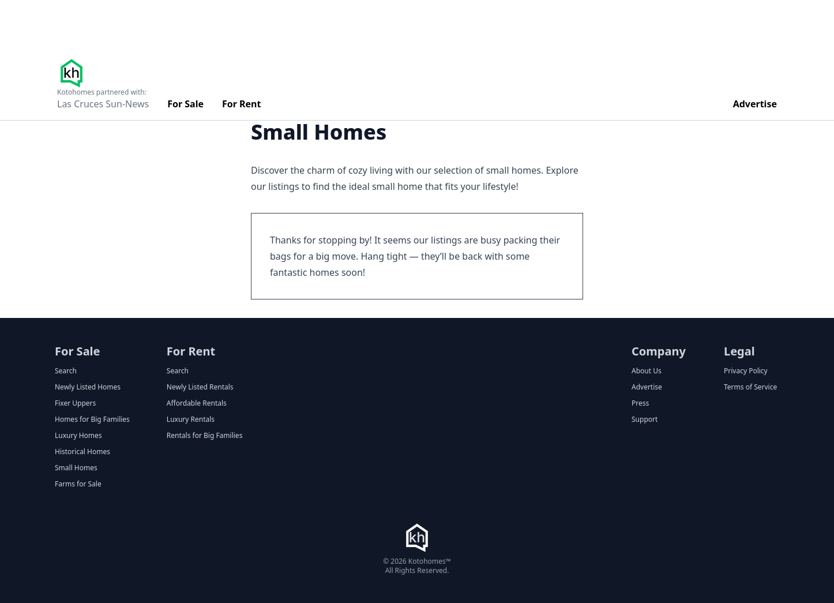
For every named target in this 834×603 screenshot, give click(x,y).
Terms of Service (750, 387)
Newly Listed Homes (88, 387)
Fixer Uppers (75, 403)
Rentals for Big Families (205, 435)
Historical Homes (82, 451)
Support (645, 419)
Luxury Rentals (191, 419)
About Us (647, 371)
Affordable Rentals (197, 403)
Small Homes (76, 468)
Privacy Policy (746, 371)
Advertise (755, 104)
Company (659, 351)
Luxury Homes (78, 435)
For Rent (241, 104)
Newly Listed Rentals (200, 387)
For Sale (185, 104)
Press (640, 403)
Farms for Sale (78, 484)
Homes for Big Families (92, 419)
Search (66, 371)
